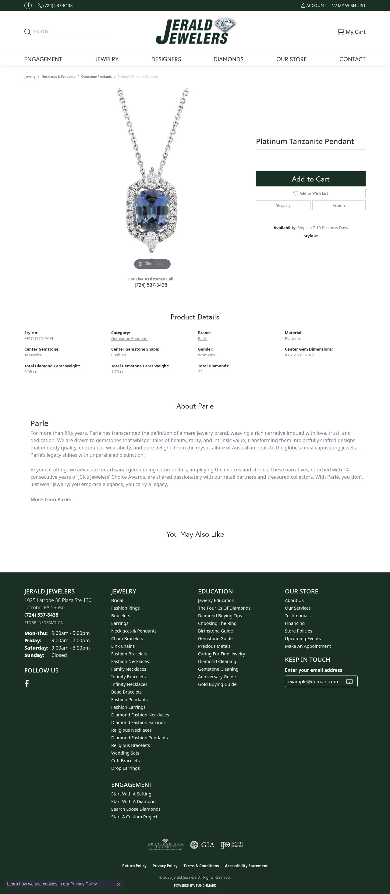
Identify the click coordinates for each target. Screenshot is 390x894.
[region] (152, 179)
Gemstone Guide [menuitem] (215, 638)
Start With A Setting (131, 794)
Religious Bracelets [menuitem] (130, 745)
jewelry (30, 76)
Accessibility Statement (246, 865)
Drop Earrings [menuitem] (125, 768)
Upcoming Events (303, 638)
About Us (294, 600)
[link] (55, 5)
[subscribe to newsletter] (349, 681)
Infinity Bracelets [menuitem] (128, 677)
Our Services (298, 608)
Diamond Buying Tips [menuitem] (220, 615)
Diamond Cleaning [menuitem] (217, 661)
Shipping (283, 205)
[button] (313, 5)
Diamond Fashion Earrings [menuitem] (138, 722)
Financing (295, 623)
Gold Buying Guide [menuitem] (217, 684)
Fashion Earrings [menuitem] (128, 707)
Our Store (291, 59)
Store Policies (298, 631)
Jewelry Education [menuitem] (216, 600)
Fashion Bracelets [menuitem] (129, 654)
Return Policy (134, 865)
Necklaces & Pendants (58, 76)
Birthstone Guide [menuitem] (215, 631)
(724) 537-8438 (151, 285)
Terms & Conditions (201, 865)
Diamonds (228, 59)
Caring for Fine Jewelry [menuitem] (221, 654)
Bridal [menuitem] (117, 600)
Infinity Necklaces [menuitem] (129, 684)
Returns (339, 205)
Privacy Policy (165, 865)
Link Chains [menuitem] (123, 646)
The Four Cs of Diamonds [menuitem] (224, 608)
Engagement (43, 59)
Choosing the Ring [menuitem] (217, 623)
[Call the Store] (41, 614)
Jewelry (107, 59)
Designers (166, 59)
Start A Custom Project (134, 817)
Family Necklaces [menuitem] (128, 669)
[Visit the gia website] (202, 845)
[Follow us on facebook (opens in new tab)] (28, 5)
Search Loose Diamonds (136, 809)
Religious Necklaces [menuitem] (131, 730)
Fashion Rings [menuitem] (125, 608)
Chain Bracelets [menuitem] (127, 638)
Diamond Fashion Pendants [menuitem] (139, 738)
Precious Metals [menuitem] (214, 646)
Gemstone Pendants (96, 76)
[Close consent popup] (118, 884)
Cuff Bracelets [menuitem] (125, 760)
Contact (352, 59)
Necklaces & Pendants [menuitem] (134, 631)
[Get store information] (44, 622)
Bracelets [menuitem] (120, 615)
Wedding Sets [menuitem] (125, 753)
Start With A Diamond (133, 801)
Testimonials (297, 615)
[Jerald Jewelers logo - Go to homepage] (195, 32)
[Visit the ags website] (165, 845)
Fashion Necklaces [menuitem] (130, 661)
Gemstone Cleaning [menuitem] (218, 669)
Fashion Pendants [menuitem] (129, 699)
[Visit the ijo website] (232, 845)
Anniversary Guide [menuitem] (217, 677)
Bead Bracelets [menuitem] (126, 692)
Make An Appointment (308, 646)
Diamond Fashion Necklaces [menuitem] (140, 715)
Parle (202, 338)
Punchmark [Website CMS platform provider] (206, 885)
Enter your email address (313, 670)
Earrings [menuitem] (119, 623)
